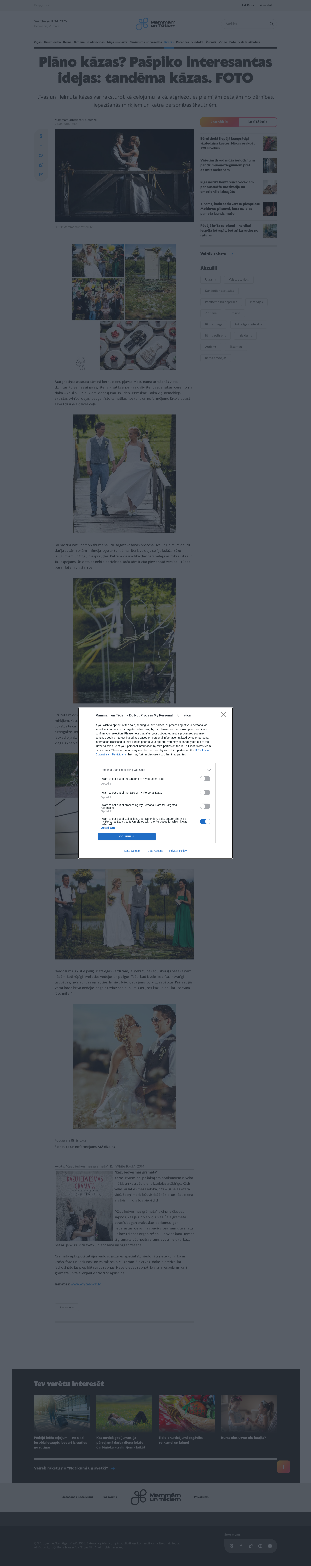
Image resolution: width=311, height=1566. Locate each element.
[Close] (225, 715)
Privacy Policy (178, 850)
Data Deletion (132, 850)
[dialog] (156, 783)
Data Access (155, 850)
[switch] (205, 778)
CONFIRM (126, 836)
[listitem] (155, 770)
